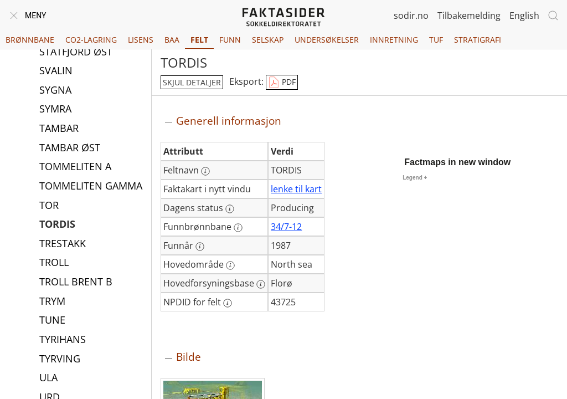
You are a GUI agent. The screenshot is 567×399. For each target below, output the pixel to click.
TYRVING (59, 359)
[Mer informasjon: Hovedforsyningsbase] (260, 284)
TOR (49, 206)
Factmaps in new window (457, 162)
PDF (282, 82)
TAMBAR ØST (69, 148)
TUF (436, 39)
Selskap (268, 39)
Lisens (140, 39)
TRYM (52, 302)
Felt (199, 39)
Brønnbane (30, 39)
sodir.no (411, 15)
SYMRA (55, 109)
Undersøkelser (327, 39)
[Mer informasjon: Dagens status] (229, 208)
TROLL (54, 263)
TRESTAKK (62, 244)
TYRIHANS (62, 340)
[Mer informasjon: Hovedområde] (230, 265)
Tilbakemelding (469, 15)
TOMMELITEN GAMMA (90, 186)
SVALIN (56, 71)
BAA (171, 39)
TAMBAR (59, 129)
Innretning (394, 39)
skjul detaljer (192, 82)
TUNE (52, 321)
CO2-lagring (91, 39)
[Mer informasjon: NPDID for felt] (227, 303)
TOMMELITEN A (75, 167)
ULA (48, 378)
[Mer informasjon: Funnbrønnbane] (238, 227)
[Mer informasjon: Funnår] (199, 246)
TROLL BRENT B (75, 282)
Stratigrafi (477, 39)
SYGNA (55, 91)
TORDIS (57, 225)
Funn (230, 39)
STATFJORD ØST (75, 52)
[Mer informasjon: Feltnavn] (205, 171)
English (524, 15)
